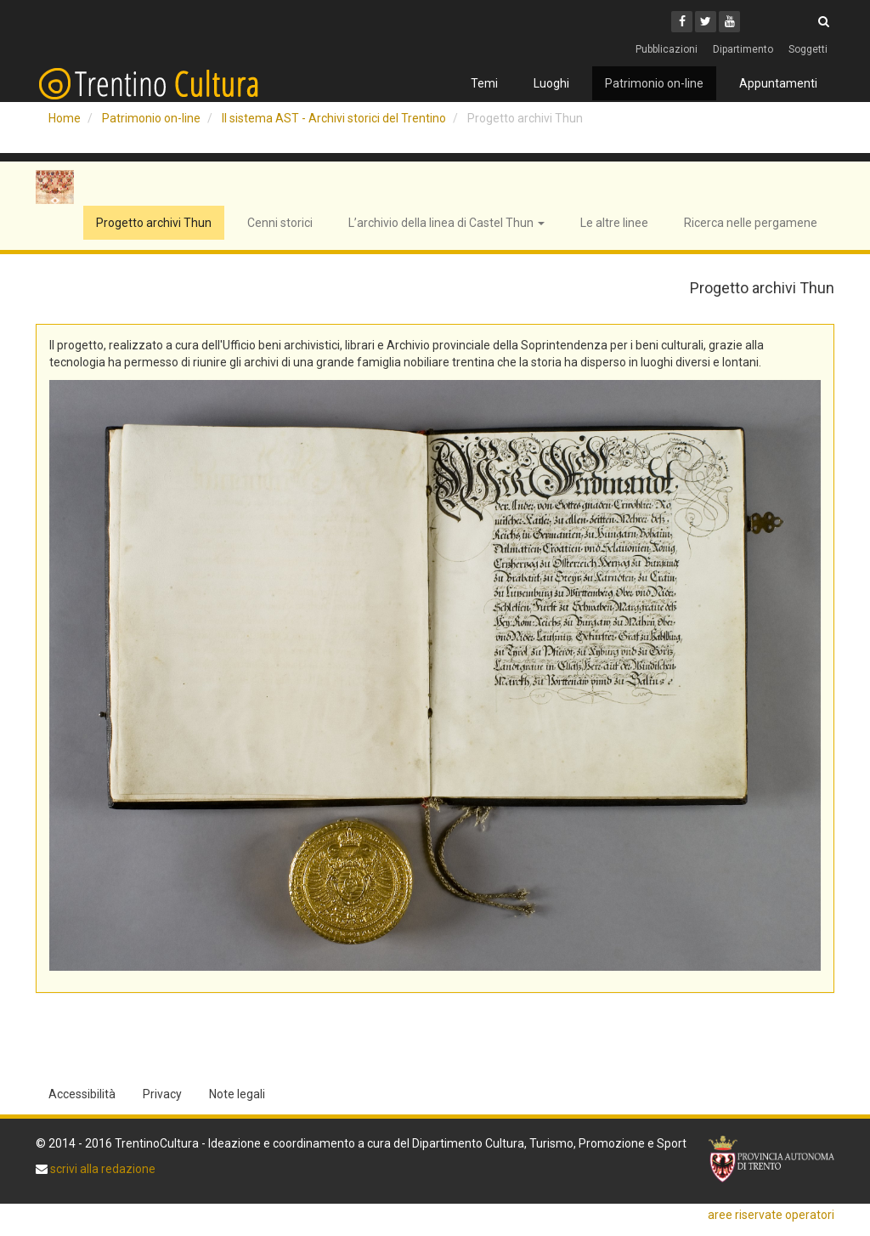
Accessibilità (82, 1094)
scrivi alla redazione (101, 1169)
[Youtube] (729, 21)
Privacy (162, 1094)
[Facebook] (681, 21)
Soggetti (808, 49)
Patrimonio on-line (654, 83)
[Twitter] (705, 21)
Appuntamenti (778, 83)
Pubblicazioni (667, 49)
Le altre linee (614, 223)
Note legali (237, 1094)
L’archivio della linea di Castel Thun (446, 223)
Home (64, 118)
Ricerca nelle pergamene (750, 223)
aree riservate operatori (771, 1215)
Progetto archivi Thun (154, 223)
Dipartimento (743, 49)
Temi (484, 83)
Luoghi (551, 83)
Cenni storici (280, 223)
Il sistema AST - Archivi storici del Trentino (334, 118)
